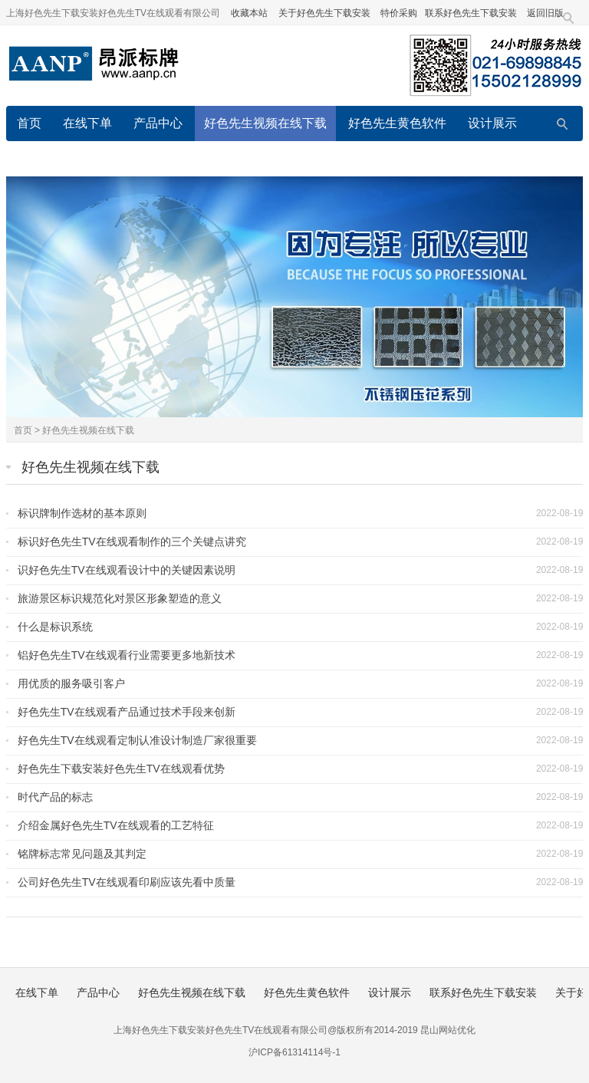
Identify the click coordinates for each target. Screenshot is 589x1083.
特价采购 (398, 13)
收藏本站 (249, 13)
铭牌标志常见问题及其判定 (82, 854)
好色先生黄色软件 (397, 123)
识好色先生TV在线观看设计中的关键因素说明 (126, 570)
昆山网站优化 (447, 1030)
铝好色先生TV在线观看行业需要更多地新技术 (126, 655)
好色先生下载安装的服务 (443, 158)
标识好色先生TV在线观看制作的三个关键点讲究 (132, 541)
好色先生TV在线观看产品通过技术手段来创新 (126, 712)
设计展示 (492, 123)
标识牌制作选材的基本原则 (82, 513)
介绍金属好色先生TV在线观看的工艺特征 (116, 825)
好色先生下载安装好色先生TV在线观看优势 (121, 768)
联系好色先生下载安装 (471, 13)
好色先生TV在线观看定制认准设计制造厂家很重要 (137, 740)
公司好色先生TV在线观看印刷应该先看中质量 (126, 882)
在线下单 (87, 123)
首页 (29, 123)
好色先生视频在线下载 (265, 123)
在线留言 (329, 158)
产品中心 (158, 123)
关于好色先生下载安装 (324, 13)
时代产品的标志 (55, 797)
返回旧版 (545, 13)
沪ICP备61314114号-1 (294, 1052)
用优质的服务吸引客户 (71, 683)
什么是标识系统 (55, 627)
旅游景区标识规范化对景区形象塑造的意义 (120, 598)
